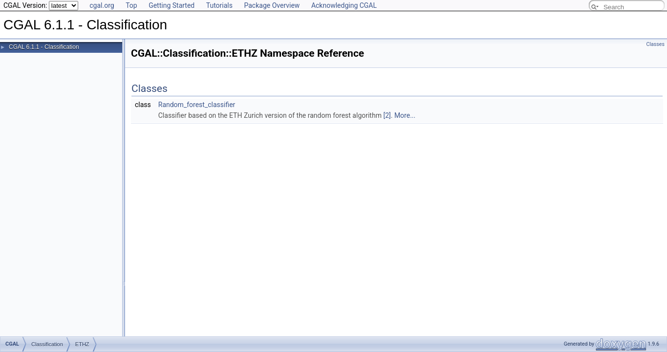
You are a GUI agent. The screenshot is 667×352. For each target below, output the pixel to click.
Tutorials (219, 5)
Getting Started (171, 5)
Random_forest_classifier (197, 105)
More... (404, 115)
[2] (386, 115)
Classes (655, 44)
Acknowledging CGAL (344, 5)
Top (131, 5)
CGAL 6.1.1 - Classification (44, 47)
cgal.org (101, 5)
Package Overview (272, 5)
